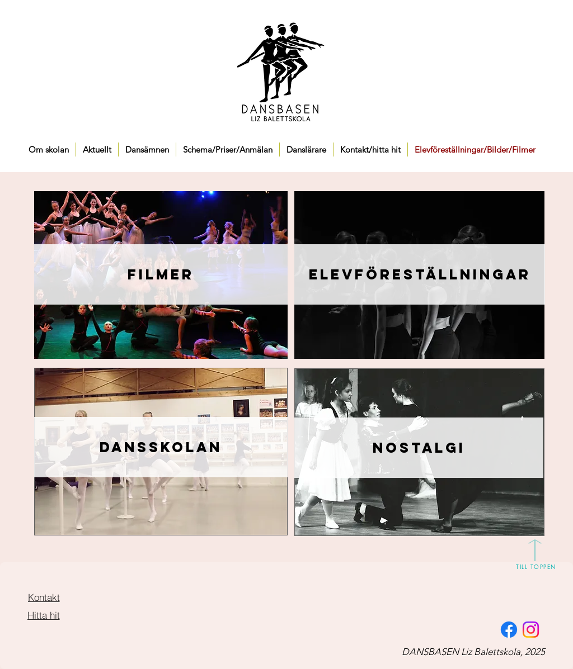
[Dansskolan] (161, 447)
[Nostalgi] (418, 447)
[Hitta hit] (43, 615)
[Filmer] (161, 274)
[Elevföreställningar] (419, 274)
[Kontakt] (43, 597)
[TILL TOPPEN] (536, 566)
